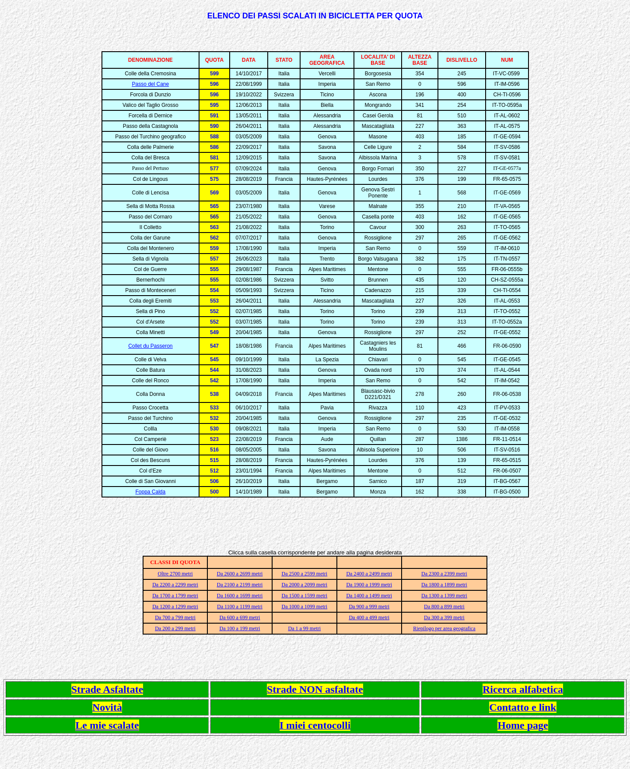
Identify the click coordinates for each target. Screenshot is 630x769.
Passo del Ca (147, 84)
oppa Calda (152, 492)
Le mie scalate (107, 725)
